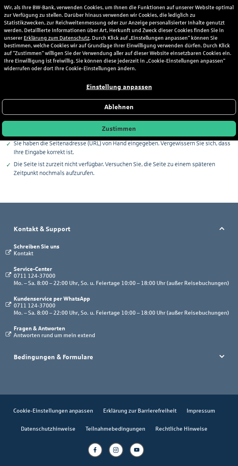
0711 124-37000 (34, 275)
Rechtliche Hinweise (181, 428)
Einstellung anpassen (119, 86)
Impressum (201, 410)
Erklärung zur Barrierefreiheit (140, 410)
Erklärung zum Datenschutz (57, 38)
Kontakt (23, 253)
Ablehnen (119, 107)
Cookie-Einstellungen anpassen (53, 410)
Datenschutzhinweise (48, 428)
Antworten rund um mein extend (54, 335)
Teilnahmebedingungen (115, 428)
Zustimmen (119, 128)
